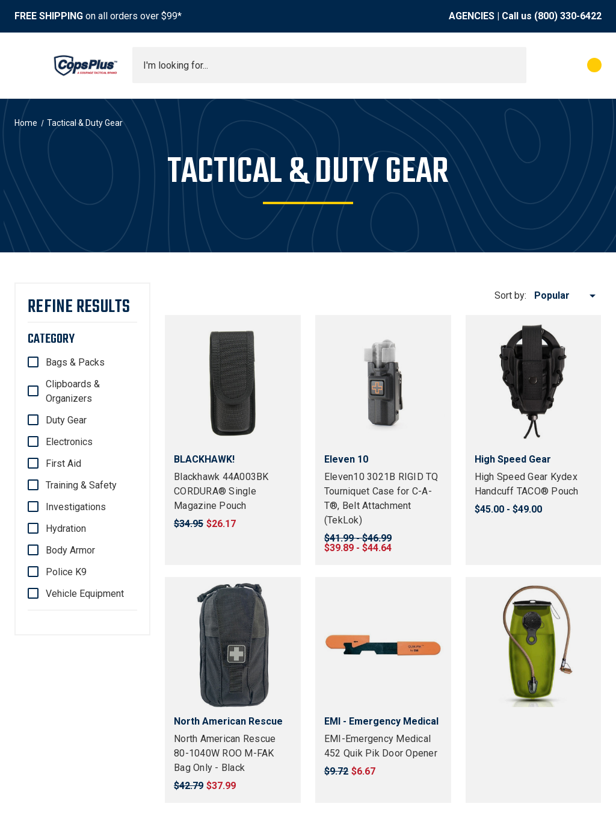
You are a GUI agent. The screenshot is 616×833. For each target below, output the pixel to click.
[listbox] (567, 295)
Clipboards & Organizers (73, 391)
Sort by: (510, 295)
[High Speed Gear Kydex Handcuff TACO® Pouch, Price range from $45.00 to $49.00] (534, 383)
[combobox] (329, 65)
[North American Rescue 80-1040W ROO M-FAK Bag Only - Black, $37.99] (233, 645)
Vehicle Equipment (85, 593)
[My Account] (541, 65)
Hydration (66, 528)
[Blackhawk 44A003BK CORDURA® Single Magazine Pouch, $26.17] (233, 383)
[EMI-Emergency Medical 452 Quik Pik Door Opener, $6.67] (383, 645)
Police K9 (66, 572)
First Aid (63, 463)
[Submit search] (513, 65)
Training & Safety (81, 485)
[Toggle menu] (25, 65)
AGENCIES (471, 16)
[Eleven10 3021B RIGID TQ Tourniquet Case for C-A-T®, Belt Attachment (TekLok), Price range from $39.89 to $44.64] (383, 383)
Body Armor (70, 550)
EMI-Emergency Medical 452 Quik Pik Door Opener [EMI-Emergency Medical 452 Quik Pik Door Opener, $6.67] (380, 746)
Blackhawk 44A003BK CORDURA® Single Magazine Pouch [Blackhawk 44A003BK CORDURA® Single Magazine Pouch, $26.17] (221, 491)
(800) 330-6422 (568, 16)
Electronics (69, 442)
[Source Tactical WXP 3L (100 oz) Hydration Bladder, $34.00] (534, 645)
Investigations (76, 507)
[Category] (82, 339)
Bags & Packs (75, 362)
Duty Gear (66, 420)
